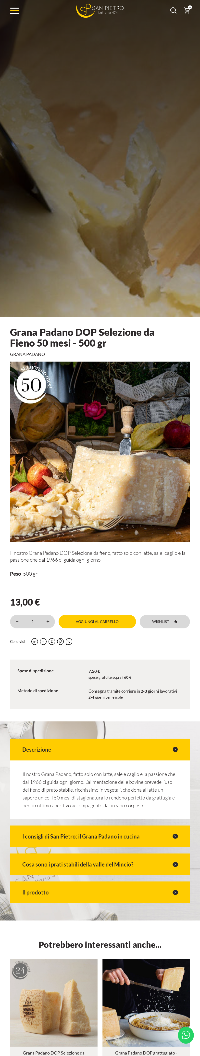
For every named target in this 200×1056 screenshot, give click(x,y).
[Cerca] (173, 12)
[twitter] (52, 641)
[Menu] (14, 11)
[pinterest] (60, 641)
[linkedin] (34, 641)
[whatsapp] (69, 641)
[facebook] (43, 641)
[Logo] (100, 10)
